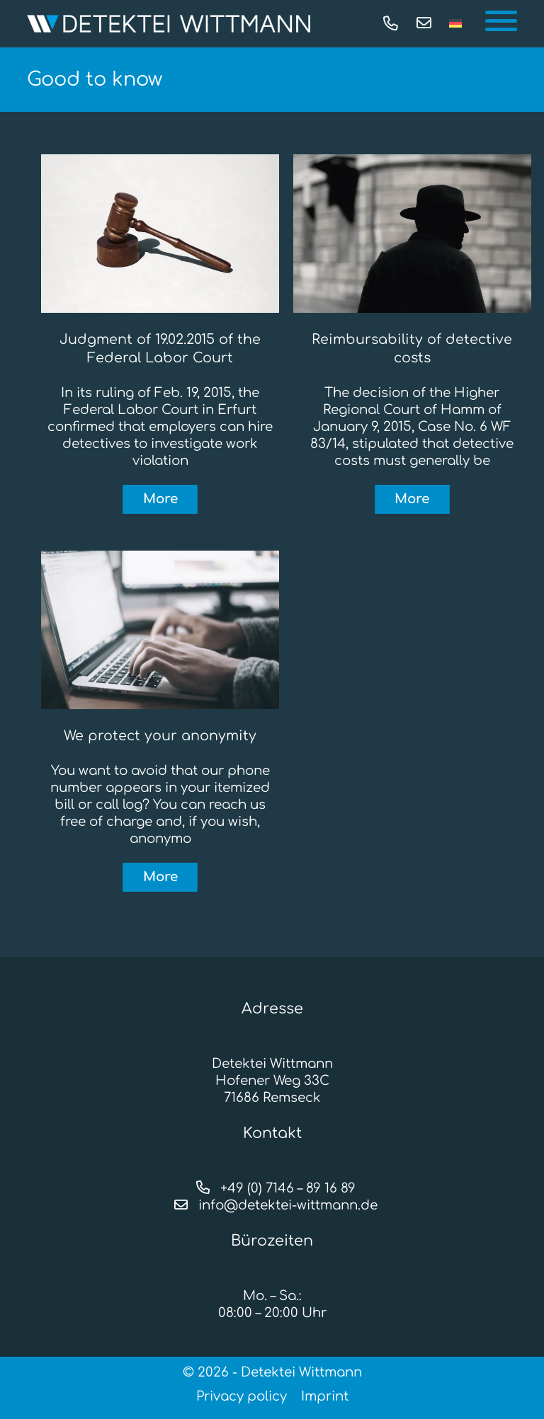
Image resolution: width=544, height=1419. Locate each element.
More (160, 499)
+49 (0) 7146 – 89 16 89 (272, 1188)
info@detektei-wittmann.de (272, 1205)
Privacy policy (241, 1396)
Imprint (324, 1396)
